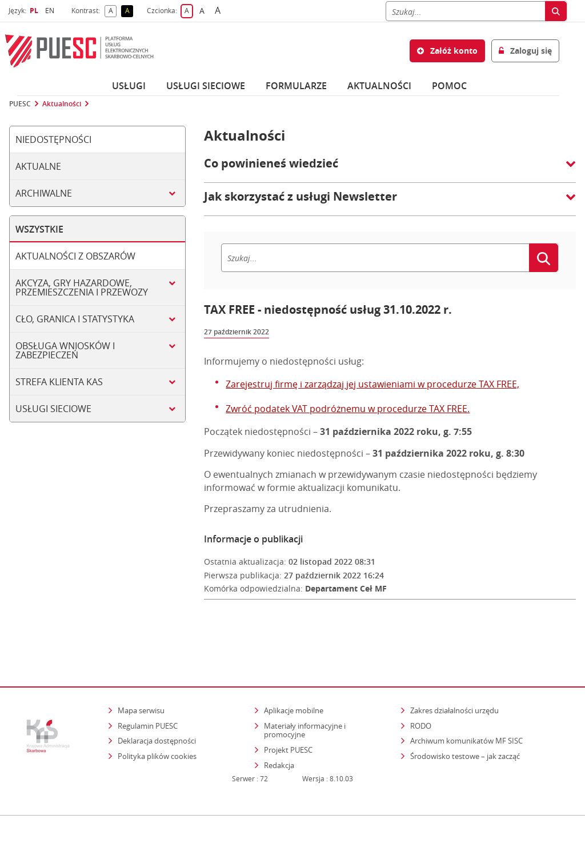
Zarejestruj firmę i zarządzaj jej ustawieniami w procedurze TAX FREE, (372, 384)
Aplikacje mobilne (293, 675)
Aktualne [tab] (38, 166)
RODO (420, 690)
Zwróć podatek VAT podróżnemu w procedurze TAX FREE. (348, 408)
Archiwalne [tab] (43, 193)
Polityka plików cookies (157, 721)
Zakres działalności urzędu (455, 675)
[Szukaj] (465, 11)
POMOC (449, 85)
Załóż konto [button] (447, 50)
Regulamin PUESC (148, 690)
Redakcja (279, 730)
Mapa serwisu (141, 675)
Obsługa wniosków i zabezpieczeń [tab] (65, 350)
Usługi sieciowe (205, 85)
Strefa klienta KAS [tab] (59, 381)
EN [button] (51, 10)
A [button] (113, 11)
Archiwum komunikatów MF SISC (466, 706)
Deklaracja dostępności (157, 706)
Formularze (296, 85)
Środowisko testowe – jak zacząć (466, 721)
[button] (390, 169)
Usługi (129, 85)
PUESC (20, 104)
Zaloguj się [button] (525, 50)
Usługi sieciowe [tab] (53, 408)
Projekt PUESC (288, 715)
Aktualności (379, 85)
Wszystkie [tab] (39, 229)
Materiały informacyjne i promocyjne (305, 695)
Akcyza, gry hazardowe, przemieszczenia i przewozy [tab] (81, 287)
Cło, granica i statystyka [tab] (74, 319)
